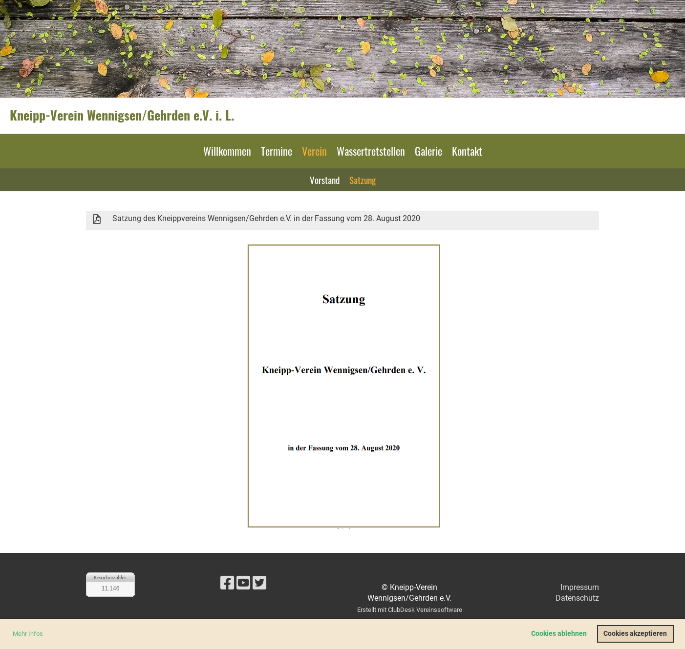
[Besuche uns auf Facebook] (227, 583)
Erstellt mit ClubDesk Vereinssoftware (409, 609)
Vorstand (325, 179)
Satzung (362, 179)
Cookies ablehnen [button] (559, 633)
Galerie (428, 151)
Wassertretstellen (371, 151)
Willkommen (227, 151)
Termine (276, 151)
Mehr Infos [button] (28, 633)
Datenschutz (577, 598)
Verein (314, 151)
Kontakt (467, 151)
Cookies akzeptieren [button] (635, 633)
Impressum (579, 587)
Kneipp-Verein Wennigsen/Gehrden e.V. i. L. (122, 115)
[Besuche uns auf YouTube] (243, 583)
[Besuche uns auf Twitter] (259, 583)
